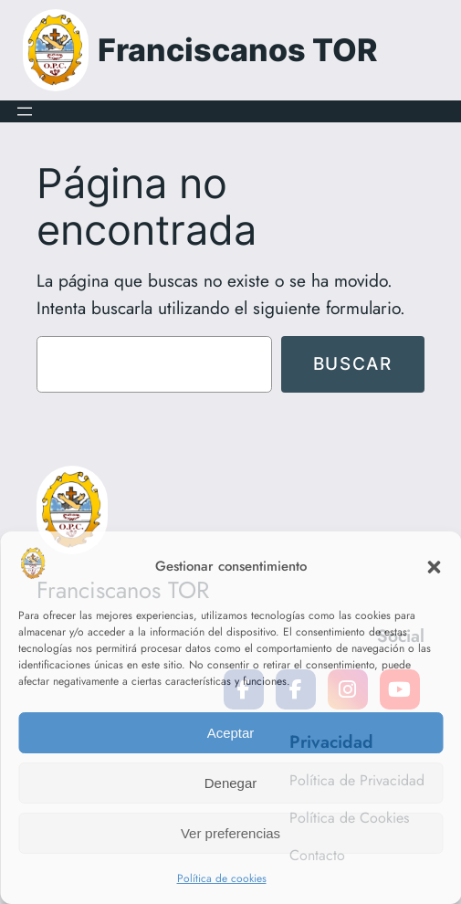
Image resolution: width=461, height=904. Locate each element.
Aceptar (231, 733)
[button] (433, 567)
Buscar (353, 363)
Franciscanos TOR (238, 49)
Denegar (230, 783)
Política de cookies (222, 878)
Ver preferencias (230, 833)
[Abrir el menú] (25, 111)
